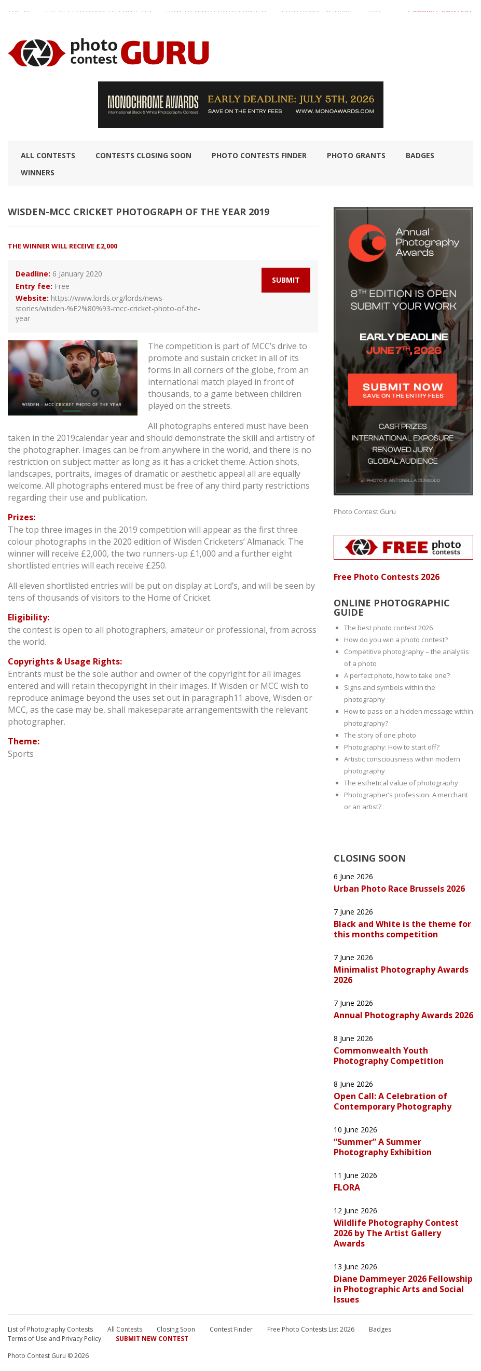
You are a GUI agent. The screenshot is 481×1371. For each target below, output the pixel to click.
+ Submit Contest (440, 15)
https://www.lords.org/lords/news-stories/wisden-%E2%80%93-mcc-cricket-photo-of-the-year (108, 308)
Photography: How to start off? (391, 747)
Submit (286, 280)
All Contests (48, 155)
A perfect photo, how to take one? (397, 675)
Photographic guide (318, 15)
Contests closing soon (143, 155)
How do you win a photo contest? (396, 639)
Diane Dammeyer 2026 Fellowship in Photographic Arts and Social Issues (403, 1289)
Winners (37, 172)
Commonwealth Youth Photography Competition (389, 1056)
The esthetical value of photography (401, 782)
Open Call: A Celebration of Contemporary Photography (392, 1101)
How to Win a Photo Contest (216, 15)
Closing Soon (176, 1329)
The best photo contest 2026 (388, 627)
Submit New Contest (152, 1338)
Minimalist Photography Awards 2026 (401, 975)
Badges (420, 155)
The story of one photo (380, 735)
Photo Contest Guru (365, 511)
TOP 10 (19, 15)
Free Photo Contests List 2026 (310, 1329)
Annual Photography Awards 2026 (403, 1015)
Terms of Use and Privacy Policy (54, 1338)
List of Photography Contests (98, 15)
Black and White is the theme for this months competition (402, 929)
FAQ (374, 15)
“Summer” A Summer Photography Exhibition (383, 1147)
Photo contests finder (259, 155)
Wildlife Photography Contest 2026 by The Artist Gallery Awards (396, 1233)
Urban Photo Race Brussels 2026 (399, 888)
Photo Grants (356, 155)
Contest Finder (231, 1329)
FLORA (347, 1187)
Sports (21, 753)
